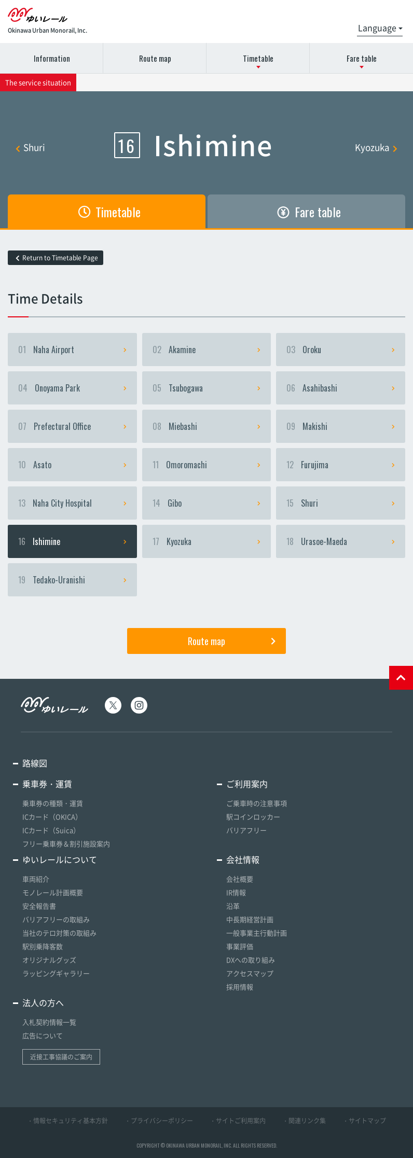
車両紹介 (35, 879)
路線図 (34, 763)
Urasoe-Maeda (340, 541)
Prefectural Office (72, 426)
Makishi (340, 426)
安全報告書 (39, 906)
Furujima (340, 464)
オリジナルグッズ (49, 960)
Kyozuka (376, 147)
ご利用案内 (247, 783)
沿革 (233, 906)
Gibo (207, 503)
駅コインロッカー (253, 816)
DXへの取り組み (250, 960)
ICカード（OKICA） (52, 816)
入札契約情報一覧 (49, 1022)
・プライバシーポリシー (159, 1120)
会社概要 (239, 879)
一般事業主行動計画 (256, 933)
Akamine (207, 349)
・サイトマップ (364, 1120)
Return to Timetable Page (57, 257)
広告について (42, 1035)
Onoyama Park (72, 388)
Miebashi (207, 426)
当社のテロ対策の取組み (59, 933)
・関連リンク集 (304, 1120)
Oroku (340, 349)
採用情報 (239, 987)
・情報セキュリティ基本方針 (67, 1120)
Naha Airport (72, 349)
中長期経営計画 (249, 919)
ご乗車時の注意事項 (256, 803)
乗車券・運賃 (47, 783)
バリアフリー (246, 830)
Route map (155, 58)
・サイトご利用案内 (238, 1120)
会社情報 (242, 859)
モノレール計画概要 (52, 892)
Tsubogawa (207, 388)
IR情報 (236, 892)
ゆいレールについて (59, 859)
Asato (72, 464)
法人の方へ (43, 1002)
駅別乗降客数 (42, 946)
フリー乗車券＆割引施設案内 (66, 843)
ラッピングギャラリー (56, 973)
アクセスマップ (249, 973)
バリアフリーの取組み (56, 919)
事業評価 (239, 946)
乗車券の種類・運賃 (52, 803)
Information (52, 58)
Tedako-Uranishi (72, 580)
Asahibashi (340, 388)
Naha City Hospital (72, 503)
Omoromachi (207, 464)
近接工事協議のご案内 (61, 1057)
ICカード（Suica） (51, 830)
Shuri (30, 147)
